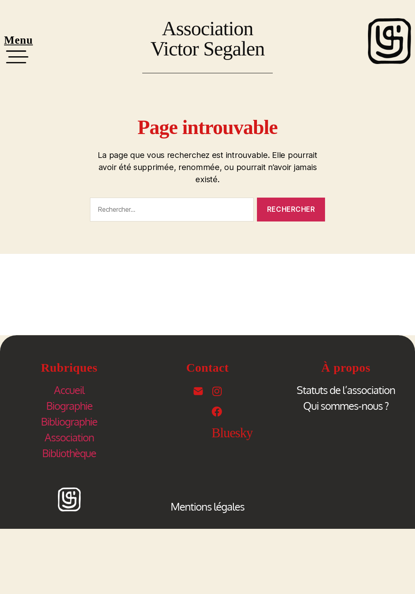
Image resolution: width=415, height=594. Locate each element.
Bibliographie (69, 421)
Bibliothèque (69, 453)
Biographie (69, 405)
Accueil (69, 389)
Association (69, 437)
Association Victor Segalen (207, 38)
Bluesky (232, 433)
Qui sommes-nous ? (346, 405)
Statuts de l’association (346, 389)
